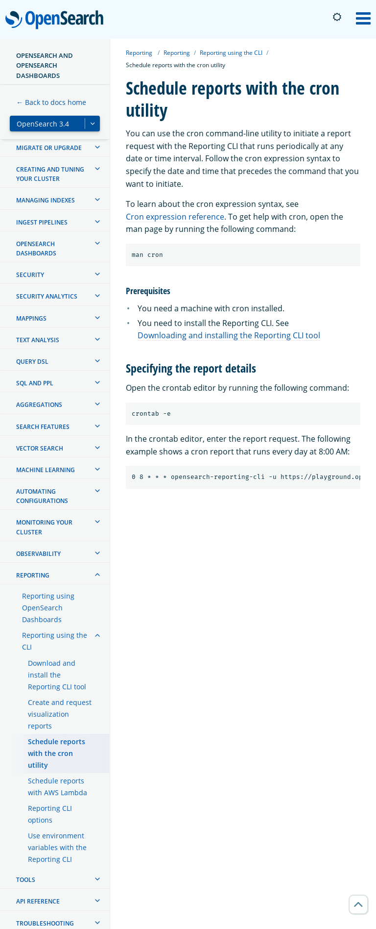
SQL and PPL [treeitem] (34, 383)
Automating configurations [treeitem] (42, 496)
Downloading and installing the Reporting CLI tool (229, 335)
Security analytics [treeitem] (46, 296)
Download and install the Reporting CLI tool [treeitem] (57, 674)
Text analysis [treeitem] (37, 340)
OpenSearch (57, 20)
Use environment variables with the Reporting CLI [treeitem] (57, 847)
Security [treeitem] (30, 275)
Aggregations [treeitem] (39, 405)
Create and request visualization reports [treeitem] (60, 714)
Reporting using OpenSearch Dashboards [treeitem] (48, 607)
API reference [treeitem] (38, 901)
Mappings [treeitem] (31, 318)
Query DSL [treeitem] (32, 361)
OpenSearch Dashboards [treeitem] (36, 248)
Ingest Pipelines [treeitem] (42, 222)
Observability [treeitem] (38, 554)
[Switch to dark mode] (337, 17)
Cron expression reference (175, 216)
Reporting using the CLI (231, 53)
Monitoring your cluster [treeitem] (44, 527)
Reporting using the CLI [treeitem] (54, 641)
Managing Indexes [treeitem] (45, 200)
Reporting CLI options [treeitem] (50, 814)
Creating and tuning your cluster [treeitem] (50, 174)
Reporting (139, 53)
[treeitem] (97, 147)
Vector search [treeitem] (39, 448)
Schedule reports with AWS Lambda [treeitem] (57, 786)
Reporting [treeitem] (32, 575)
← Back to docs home (51, 102)
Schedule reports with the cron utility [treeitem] (56, 753)
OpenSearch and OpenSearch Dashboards (44, 65)
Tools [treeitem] (25, 880)
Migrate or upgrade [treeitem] (49, 148)
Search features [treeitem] (43, 427)
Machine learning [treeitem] (45, 470)
